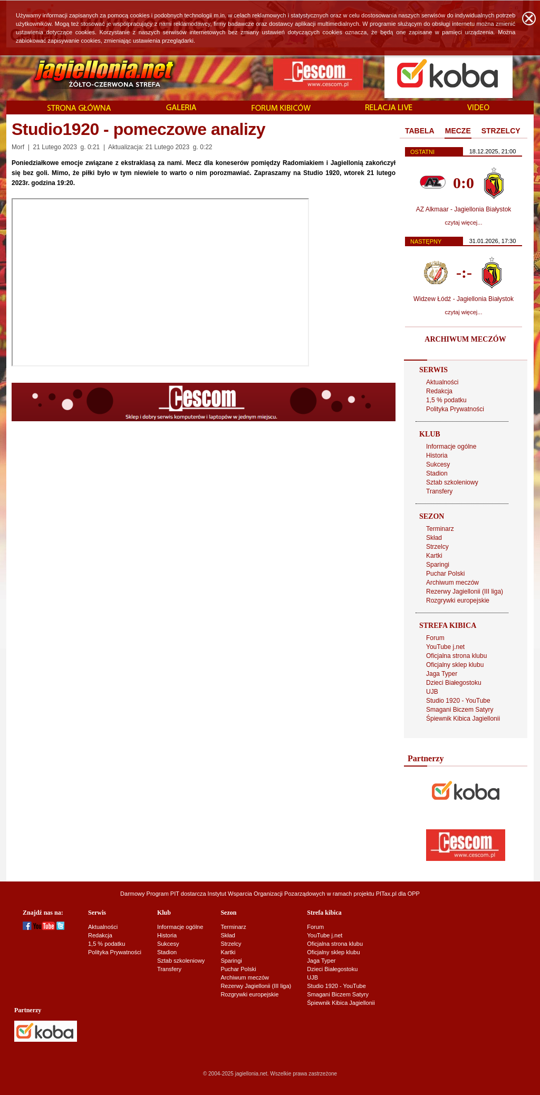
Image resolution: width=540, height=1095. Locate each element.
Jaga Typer (441, 673)
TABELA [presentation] (420, 131)
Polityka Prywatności (455, 409)
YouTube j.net (445, 647)
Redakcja (439, 391)
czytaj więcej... (464, 222)
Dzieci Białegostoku (453, 682)
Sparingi (437, 564)
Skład (434, 537)
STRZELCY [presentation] (500, 131)
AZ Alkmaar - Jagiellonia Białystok (464, 209)
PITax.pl (386, 893)
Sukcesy (438, 464)
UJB (432, 691)
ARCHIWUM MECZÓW (465, 339)
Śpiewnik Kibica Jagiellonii (463, 718)
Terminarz (440, 528)
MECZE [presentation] (458, 131)
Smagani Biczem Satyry (459, 709)
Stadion (437, 473)
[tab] (419, 131)
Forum (435, 638)
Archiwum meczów (452, 582)
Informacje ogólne (451, 446)
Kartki (434, 555)
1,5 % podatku (446, 400)
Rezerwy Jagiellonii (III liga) (464, 591)
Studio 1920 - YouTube (458, 700)
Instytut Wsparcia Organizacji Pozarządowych (266, 893)
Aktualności (442, 382)
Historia (437, 455)
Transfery (439, 491)
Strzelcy (437, 546)
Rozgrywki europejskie (457, 600)
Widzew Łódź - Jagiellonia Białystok (463, 299)
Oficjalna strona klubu (456, 656)
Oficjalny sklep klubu (455, 664)
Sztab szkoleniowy (452, 482)
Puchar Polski (445, 573)
